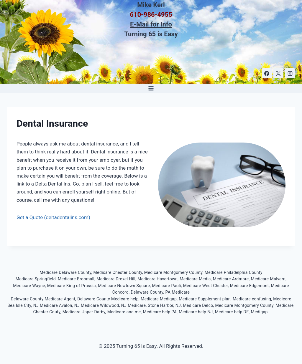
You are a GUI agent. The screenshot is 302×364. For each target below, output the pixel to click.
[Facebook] (267, 73)
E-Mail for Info (151, 24)
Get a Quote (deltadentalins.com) (53, 217)
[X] (278, 73)
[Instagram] (290, 73)
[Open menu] (151, 88)
